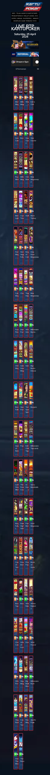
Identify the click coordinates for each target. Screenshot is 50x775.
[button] (37, 62)
